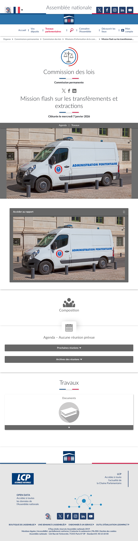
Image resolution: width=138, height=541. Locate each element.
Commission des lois (52, 39)
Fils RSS (95, 531)
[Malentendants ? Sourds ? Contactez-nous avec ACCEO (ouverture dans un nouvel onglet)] (47, 516)
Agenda (63, 125)
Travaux (75, 125)
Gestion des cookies (108, 531)
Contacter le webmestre (80, 531)
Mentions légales (29, 531)
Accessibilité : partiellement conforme (53, 531)
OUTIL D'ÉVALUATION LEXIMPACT (112, 525)
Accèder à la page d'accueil (69, 18)
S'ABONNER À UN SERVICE (80, 525)
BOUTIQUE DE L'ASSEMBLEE (21, 525)
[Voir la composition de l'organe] (69, 305)
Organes (7, 39)
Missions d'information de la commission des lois (81, 39)
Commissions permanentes (27, 39)
